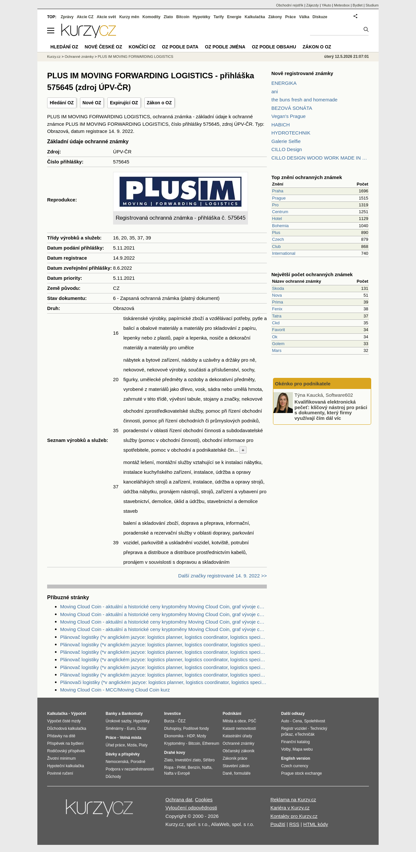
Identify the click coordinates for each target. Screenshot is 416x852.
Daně (227, 773)
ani (274, 91)
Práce (290, 17)
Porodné (138, 761)
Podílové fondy (196, 728)
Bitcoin (182, 17)
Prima (277, 302)
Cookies (204, 799)
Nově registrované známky (302, 73)
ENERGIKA (284, 83)
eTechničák (305, 734)
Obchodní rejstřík (290, 5)
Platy (143, 745)
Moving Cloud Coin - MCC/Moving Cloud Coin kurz (115, 689)
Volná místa (130, 737)
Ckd (276, 322)
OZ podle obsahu (274, 46)
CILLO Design (286, 149)
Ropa (169, 767)
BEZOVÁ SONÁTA (291, 108)
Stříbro (208, 760)
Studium (372, 5)
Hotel (277, 218)
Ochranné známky (79, 56)
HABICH (280, 124)
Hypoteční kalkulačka (65, 766)
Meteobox (342, 5)
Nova (277, 295)
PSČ (252, 721)
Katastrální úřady (237, 736)
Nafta (207, 767)
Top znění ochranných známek (306, 177)
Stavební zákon (236, 766)
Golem (278, 343)
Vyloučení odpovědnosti (191, 807)
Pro (275, 204)
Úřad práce (115, 745)
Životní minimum (61, 758)
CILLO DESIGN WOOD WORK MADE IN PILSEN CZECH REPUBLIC (320, 158)
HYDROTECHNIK (290, 133)
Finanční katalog (295, 742)
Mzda (131, 745)
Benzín (194, 767)
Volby (285, 749)
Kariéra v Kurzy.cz (290, 807)
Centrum (280, 211)
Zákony (275, 17)
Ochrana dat (178, 799)
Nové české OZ (103, 46)
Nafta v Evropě (177, 773)
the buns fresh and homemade (304, 99)
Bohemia (280, 225)
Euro (131, 728)
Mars (276, 350)
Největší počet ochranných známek (312, 274)
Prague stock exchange (301, 773)
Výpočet (78, 713)
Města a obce (234, 721)
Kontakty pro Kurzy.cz (294, 816)
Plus (276, 232)
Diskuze (320, 17)
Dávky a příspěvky (123, 754)
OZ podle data (180, 46)
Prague (279, 198)
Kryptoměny (174, 743)
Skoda (278, 288)
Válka (304, 17)
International (283, 253)
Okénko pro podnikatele (303, 383)
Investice (172, 713)
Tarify (219, 17)
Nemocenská (117, 761)
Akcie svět (106, 17)
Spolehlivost (314, 721)
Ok (275, 336)
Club (276, 246)
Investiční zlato (188, 760)
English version (295, 758)
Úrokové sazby (118, 721)
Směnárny (115, 728)
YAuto (326, 5)
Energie (234, 17)
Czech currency (294, 766)
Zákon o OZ (159, 102)
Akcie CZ (85, 17)
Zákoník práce (235, 758)
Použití (277, 824)
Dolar (142, 728)
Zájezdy (312, 5)
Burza (169, 721)
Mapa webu (302, 749)
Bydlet (358, 5)
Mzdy (201, 736)
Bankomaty (132, 713)
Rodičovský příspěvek (66, 751)
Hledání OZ (62, 102)
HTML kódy (315, 824)
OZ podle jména (225, 46)
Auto (285, 721)
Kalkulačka (255, 17)
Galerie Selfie (286, 141)
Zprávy (67, 17)
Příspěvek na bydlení (65, 743)
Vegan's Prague (288, 116)
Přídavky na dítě (61, 736)
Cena (297, 721)
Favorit (278, 329)
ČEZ (182, 721)
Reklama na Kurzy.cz (293, 799)
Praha (277, 190)
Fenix (277, 308)
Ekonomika (173, 736)
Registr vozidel (294, 728)
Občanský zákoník (238, 751)
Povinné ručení (60, 773)
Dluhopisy (172, 728)
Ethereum (210, 743)
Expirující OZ (124, 102)
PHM (181, 767)
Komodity (151, 17)
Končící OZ (142, 46)
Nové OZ (92, 102)
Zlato (168, 17)
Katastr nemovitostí (239, 728)
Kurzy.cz (53, 56)
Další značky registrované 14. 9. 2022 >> (222, 575)
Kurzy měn (129, 17)
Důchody (113, 776)
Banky (111, 713)
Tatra (276, 316)
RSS (294, 824)
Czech (278, 239)
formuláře (242, 773)
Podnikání (232, 713)
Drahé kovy (174, 752)
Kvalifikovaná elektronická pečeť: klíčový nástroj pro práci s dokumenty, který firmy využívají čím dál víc (330, 410)
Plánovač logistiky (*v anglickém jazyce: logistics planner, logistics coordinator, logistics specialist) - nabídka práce (163, 637)
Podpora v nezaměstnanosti (130, 769)
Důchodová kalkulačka (66, 728)
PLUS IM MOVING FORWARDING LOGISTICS (135, 56)
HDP (191, 736)
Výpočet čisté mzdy (64, 721)
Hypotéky (201, 17)
